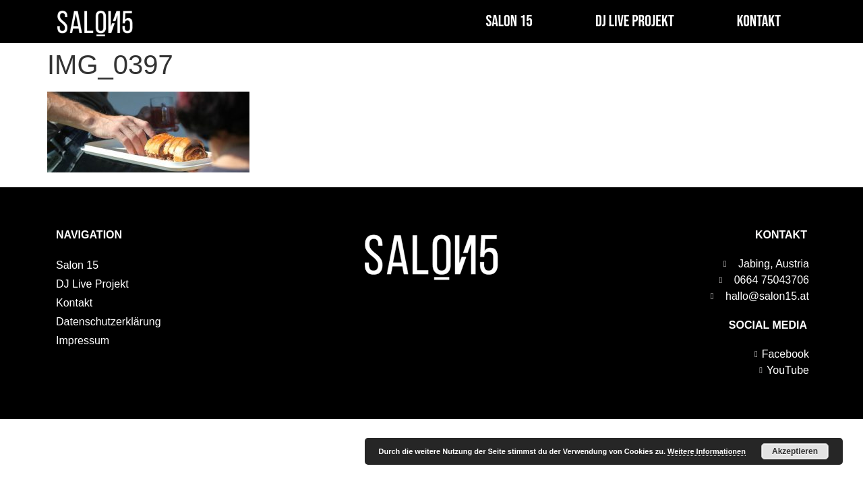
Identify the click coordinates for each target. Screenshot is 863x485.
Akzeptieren (795, 451)
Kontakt (759, 21)
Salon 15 (509, 21)
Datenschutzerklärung (108, 321)
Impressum (82, 340)
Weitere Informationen (706, 451)
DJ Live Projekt (634, 21)
